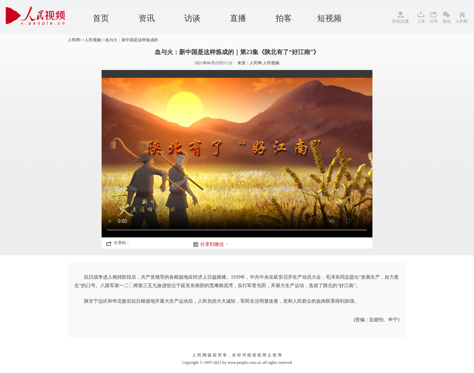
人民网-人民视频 (264, 63)
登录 (396, 21)
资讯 (146, 18)
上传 (421, 21)
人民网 (461, 21)
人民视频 (93, 40)
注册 (405, 21)
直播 (238, 18)
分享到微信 (214, 244)
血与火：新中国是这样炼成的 (131, 40)
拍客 (284, 18)
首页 (101, 18)
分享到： (122, 242)
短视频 (329, 18)
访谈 (192, 18)
